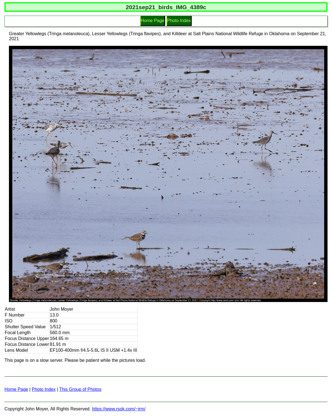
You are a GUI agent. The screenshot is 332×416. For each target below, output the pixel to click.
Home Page (153, 20)
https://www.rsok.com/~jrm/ (119, 409)
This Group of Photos (80, 389)
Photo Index (179, 20)
